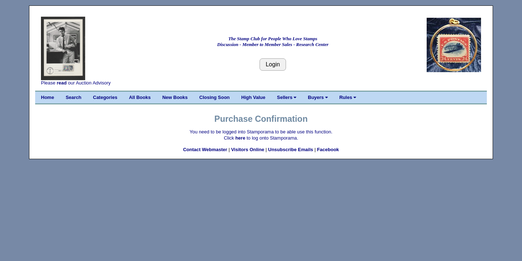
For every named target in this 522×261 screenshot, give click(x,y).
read (61, 83)
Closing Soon (214, 97)
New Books (175, 97)
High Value (253, 97)
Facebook (328, 149)
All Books (140, 97)
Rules (347, 97)
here (240, 138)
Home (47, 97)
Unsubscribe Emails (290, 149)
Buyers (318, 97)
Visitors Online (247, 149)
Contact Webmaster (205, 149)
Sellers (286, 97)
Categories (105, 97)
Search (73, 97)
